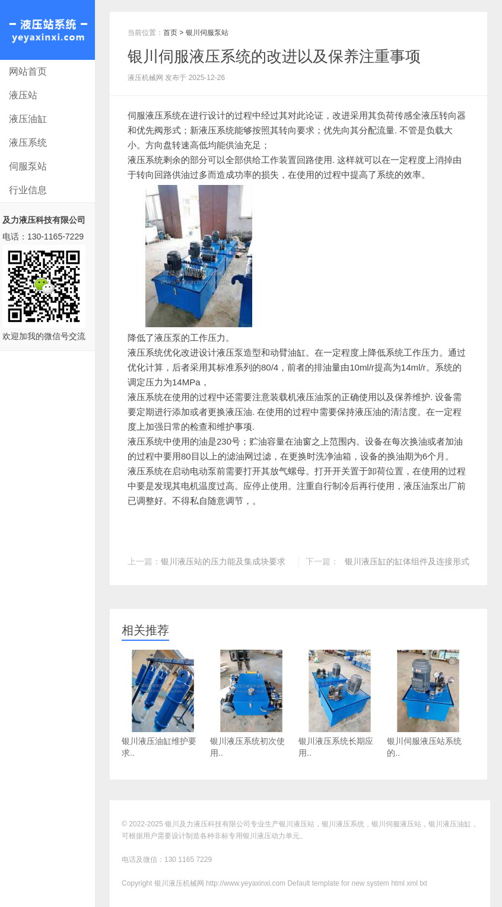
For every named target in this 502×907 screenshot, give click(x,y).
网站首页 (28, 71)
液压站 (23, 95)
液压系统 (28, 143)
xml (412, 883)
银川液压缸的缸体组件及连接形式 (407, 561)
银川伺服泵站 (207, 32)
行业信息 (28, 190)
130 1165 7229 (188, 859)
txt (423, 883)
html (398, 883)
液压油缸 (28, 119)
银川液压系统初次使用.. (251, 704)
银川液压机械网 (47, 30)
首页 (170, 32)
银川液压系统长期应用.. (339, 704)
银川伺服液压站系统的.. (428, 704)
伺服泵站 (28, 166)
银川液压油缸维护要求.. (163, 704)
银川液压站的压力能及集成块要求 (223, 561)
